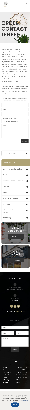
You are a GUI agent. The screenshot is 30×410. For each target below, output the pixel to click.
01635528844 (15, 300)
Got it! (15, 405)
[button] (26, 4)
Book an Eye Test (20, 311)
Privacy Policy (25, 400)
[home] (8, 4)
